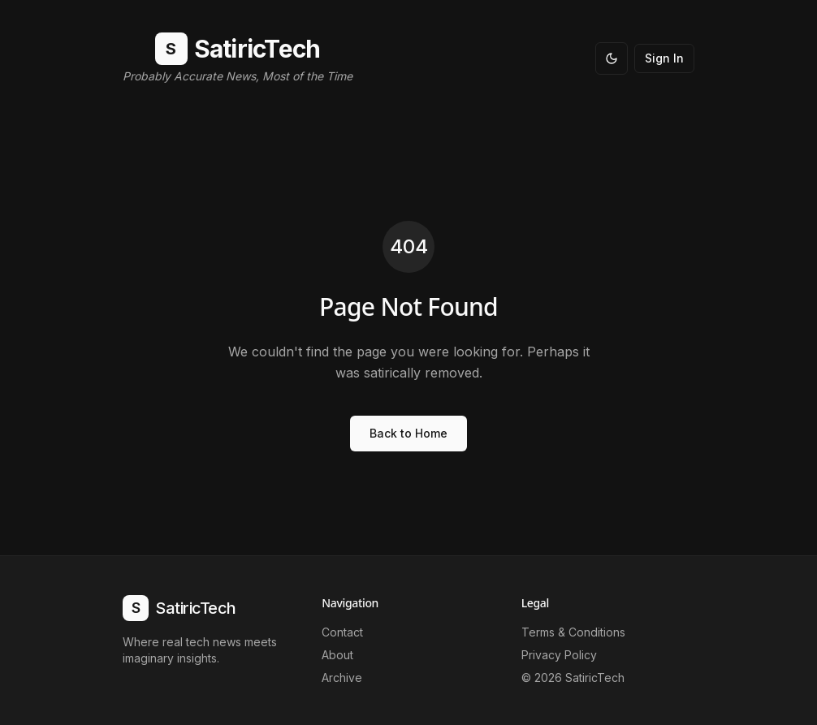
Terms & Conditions (573, 632)
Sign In (664, 58)
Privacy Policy (559, 655)
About (337, 655)
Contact (342, 632)
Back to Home (408, 433)
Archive (342, 677)
